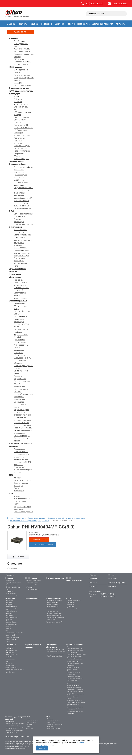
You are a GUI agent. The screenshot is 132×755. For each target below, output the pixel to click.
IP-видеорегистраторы (19, 88)
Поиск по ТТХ (20, 32)
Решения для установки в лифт (76, 654)
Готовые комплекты (22, 208)
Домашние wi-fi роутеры (13, 637)
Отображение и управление (75, 695)
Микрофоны (19, 153)
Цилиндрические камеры (13, 582)
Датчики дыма (20, 258)
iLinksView (18, 102)
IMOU (11, 475)
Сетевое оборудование (23, 512)
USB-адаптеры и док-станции (14, 632)
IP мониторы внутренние (54, 600)
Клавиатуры (19, 261)
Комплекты (18, 245)
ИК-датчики (19, 243)
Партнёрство (83, 24)
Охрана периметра (22, 436)
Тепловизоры (19, 303)
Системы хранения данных (75, 663)
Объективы (18, 156)
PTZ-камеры (19, 59)
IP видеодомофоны (17, 164)
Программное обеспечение (75, 706)
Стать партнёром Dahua (43, 544)
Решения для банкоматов (74, 656)
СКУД (11, 211)
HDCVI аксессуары (21, 159)
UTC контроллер (20, 148)
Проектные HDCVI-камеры (75, 689)
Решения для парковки (23, 366)
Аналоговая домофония (54, 615)
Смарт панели (20, 180)
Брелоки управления (22, 235)
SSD (15, 109)
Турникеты (18, 219)
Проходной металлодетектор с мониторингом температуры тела (56, 651)
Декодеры (18, 140)
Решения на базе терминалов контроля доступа (23, 469)
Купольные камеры (22, 51)
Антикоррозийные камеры (75, 711)
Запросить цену (39, 540)
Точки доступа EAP (22, 117)
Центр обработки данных (74, 678)
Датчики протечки (21, 250)
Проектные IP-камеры (23, 428)
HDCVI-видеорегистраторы (21, 91)
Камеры (17, 478)
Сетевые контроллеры (23, 214)
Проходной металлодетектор (55, 655)
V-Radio (17, 96)
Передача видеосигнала (74, 658)
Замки (16, 488)
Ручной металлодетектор (54, 656)
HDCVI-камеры (15, 67)
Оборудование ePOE (22, 358)
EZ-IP (11, 493)
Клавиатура (19, 143)
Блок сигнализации (22, 107)
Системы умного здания (74, 671)
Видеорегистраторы (22, 480)
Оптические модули (22, 146)
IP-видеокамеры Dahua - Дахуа (17, 737)
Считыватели (19, 216)
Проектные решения (18, 301)
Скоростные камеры (22, 62)
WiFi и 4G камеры (21, 64)
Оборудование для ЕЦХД (74, 648)
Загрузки (59, 24)
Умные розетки (20, 248)
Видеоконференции (22, 311)
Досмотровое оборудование (76, 702)
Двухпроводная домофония (55, 617)
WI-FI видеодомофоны (23, 167)
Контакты (120, 24)
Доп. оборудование (22, 190)
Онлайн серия (19, 41)
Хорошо (42, 748)
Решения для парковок (23, 224)
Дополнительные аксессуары (55, 621)
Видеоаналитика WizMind (74, 700)
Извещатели (19, 232)
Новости (71, 24)
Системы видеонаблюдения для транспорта (23, 394)
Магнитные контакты (23, 240)
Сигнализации (15, 227)
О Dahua (11, 24)
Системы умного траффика (75, 691)
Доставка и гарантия (102, 24)
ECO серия (18, 83)
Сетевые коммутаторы (23, 128)
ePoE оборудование (22, 130)
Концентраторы (20, 230)
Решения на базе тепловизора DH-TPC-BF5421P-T (23, 462)
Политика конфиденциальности (15, 748)
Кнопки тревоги (20, 263)
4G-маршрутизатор (22, 104)
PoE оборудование (22, 135)
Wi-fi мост (18, 99)
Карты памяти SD (21, 125)
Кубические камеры (22, 49)
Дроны (17, 314)
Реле (16, 266)
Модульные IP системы (23, 188)
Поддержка (46, 24)
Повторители (19, 237)
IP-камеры (13, 38)
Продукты (22, 24)
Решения (34, 24)
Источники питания (22, 151)
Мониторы (18, 133)
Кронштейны (19, 138)
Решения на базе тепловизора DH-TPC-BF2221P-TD (23, 454)
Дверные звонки (16, 161)
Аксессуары (14, 94)
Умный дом (18, 486)
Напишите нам (120, 3)
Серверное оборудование (75, 708)
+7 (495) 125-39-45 (94, 3)
